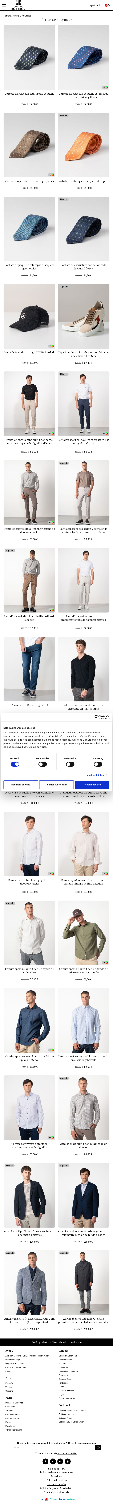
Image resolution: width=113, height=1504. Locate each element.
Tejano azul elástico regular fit (29, 705)
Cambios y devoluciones (15, 1367)
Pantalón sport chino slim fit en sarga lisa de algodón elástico (83, 441)
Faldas (8, 1422)
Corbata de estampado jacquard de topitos (83, 181)
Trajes (61, 1394)
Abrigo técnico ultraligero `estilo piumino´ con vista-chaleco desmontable (83, 1320)
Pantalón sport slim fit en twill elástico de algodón (29, 618)
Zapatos (62, 1363)
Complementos (65, 1360)
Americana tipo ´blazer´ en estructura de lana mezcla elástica (29, 1233)
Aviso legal (56, 1476)
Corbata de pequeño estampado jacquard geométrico (29, 266)
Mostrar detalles (95, 775)
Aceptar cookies (92, 784)
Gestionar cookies (56, 1484)
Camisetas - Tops (12, 1418)
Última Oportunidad (13, 1430)
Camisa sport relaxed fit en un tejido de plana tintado (29, 1058)
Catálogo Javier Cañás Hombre (72, 1410)
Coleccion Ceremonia (68, 1356)
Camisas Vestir (65, 1375)
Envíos (8, 1371)
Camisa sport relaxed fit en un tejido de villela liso (29, 970)
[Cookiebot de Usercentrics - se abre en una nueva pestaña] (97, 717)
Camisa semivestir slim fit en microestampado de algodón (29, 1145)
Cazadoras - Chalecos (68, 1371)
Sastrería (9, 1391)
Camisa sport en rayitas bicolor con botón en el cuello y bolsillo (83, 1058)
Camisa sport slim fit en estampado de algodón (83, 1145)
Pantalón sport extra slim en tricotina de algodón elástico (29, 530)
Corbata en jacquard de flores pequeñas (29, 181)
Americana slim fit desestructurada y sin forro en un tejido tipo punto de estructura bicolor (29, 1322)
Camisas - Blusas (12, 1414)
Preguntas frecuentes (14, 1363)
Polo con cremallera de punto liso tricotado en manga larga (83, 707)
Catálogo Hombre (66, 1414)
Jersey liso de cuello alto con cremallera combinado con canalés (29, 794)
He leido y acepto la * (58, 1453)
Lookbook (65, 1405)
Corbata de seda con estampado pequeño (29, 93)
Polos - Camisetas (66, 1390)
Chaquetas (10, 1407)
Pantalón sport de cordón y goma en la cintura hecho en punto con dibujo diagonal (83, 532)
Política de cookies (56, 1479)
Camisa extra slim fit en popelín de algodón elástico (29, 881)
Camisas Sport (65, 1379)
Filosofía (9, 1383)
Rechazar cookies (20, 784)
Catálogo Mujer (65, 1418)
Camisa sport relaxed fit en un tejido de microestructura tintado (83, 970)
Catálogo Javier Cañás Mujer (71, 1422)
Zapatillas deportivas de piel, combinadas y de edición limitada (83, 354)
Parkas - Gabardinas (14, 1403)
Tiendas (8, 1387)
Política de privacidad (67, 1453)
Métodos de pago (12, 1360)
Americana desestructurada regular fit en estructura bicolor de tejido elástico (83, 1233)
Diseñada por (56, 1492)
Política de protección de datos (56, 1488)
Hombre (7, 16)
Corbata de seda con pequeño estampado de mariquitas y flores (83, 95)
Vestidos (9, 1410)
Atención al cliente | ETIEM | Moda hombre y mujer (27, 1356)
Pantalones (10, 1426)
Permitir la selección (56, 784)
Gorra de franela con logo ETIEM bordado (29, 352)
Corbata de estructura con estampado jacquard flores (83, 266)
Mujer (8, 1397)
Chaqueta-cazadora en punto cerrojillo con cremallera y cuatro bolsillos (83, 794)
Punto (61, 1387)
